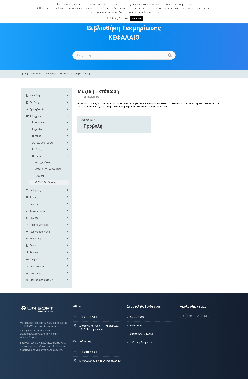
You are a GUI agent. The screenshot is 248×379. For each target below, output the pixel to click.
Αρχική (24, 73)
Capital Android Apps (141, 333)
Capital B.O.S (137, 317)
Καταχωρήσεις (43, 162)
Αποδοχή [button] (136, 18)
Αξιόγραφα (51, 73)
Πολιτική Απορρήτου (141, 342)
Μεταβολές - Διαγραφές (48, 169)
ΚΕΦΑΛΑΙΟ (36, 73)
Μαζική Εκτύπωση (80, 73)
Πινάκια (64, 73)
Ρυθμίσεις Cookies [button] (117, 18)
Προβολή (93, 126)
